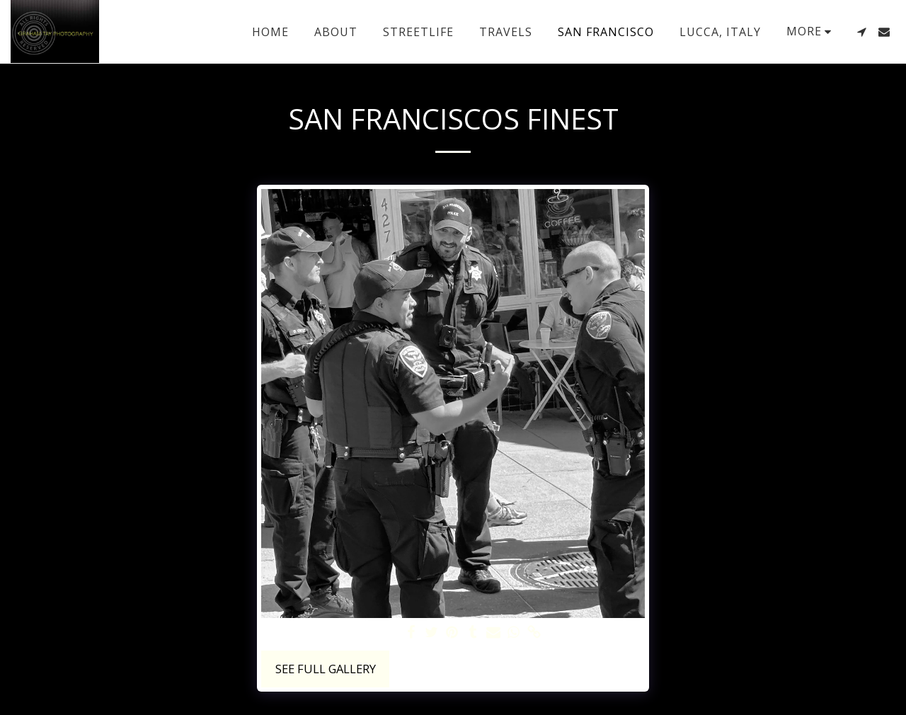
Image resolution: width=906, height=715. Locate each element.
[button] (861, 32)
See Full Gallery (325, 668)
